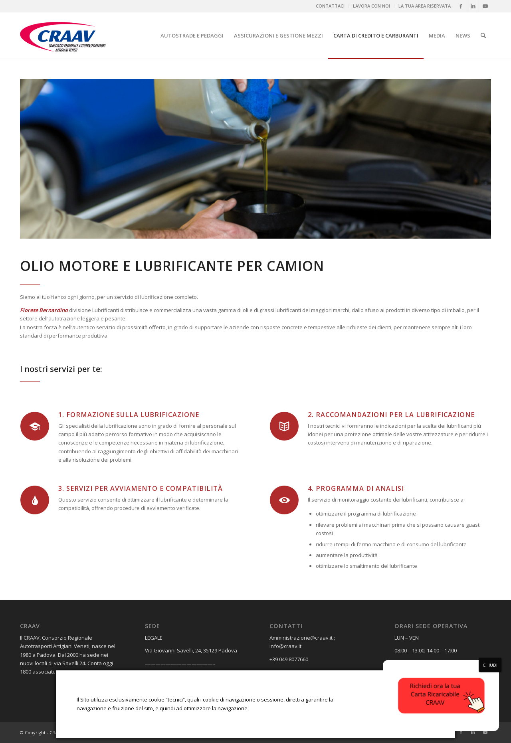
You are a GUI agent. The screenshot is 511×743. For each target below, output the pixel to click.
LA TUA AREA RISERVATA (424, 6)
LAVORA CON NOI (371, 6)
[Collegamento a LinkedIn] (473, 6)
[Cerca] (483, 35)
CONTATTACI (330, 6)
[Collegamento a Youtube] (485, 6)
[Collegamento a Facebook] (461, 6)
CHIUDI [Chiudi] (490, 665)
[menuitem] (330, 6)
